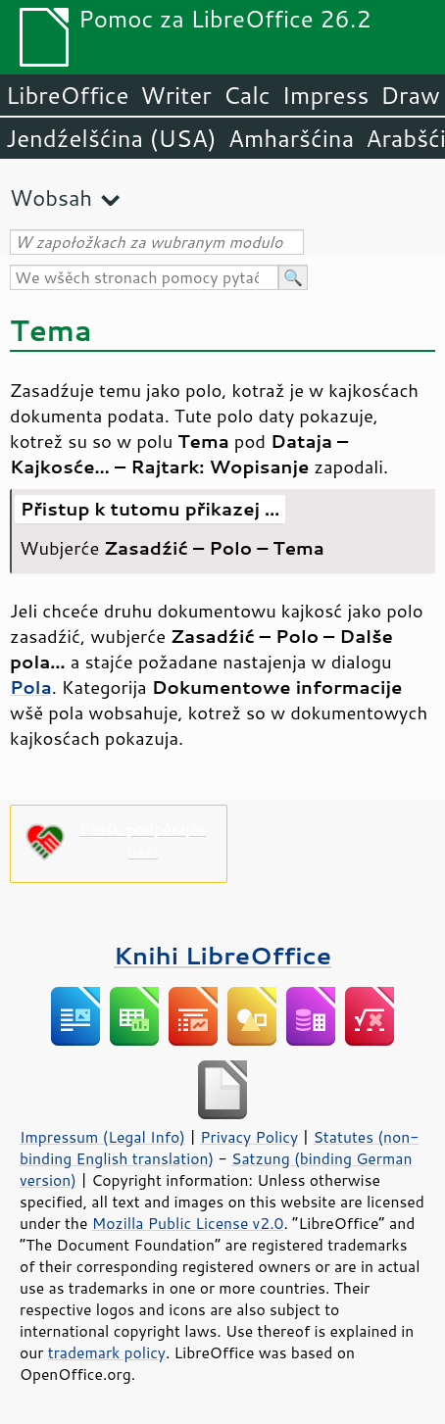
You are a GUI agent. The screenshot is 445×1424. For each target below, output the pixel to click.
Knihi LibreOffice (222, 955)
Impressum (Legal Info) (102, 1137)
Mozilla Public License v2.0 (188, 1223)
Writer (175, 95)
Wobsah (51, 197)
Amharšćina (291, 138)
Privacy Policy (249, 1137)
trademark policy (107, 1352)
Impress (326, 95)
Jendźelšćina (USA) (111, 138)
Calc (247, 95)
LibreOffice (67, 95)
